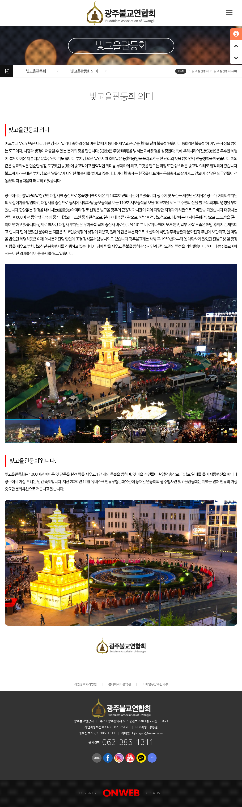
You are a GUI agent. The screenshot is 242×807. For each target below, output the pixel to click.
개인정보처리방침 (85, 684)
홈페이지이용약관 (119, 684)
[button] (233, 268)
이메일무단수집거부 (155, 684)
